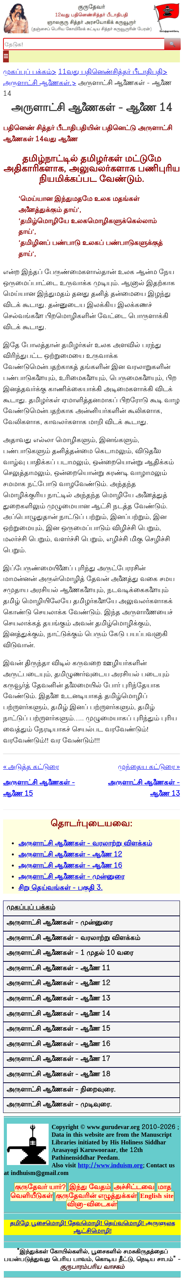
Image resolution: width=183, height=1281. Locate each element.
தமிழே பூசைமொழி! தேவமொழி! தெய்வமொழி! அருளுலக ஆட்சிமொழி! (92, 1227)
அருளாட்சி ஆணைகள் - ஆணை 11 (58, 968)
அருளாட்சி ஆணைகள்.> (39, 83)
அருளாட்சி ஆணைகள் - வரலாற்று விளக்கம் (85, 844)
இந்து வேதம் (89, 1187)
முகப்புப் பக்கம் (31, 908)
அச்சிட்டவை (134, 1187)
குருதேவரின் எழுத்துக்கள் (96, 1196)
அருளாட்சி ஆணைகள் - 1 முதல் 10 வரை (70, 953)
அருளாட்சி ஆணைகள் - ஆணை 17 (58, 1059)
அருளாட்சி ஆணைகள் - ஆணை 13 (58, 999)
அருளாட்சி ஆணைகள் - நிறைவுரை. (61, 1090)
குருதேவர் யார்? (40, 1187)
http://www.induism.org (110, 1166)
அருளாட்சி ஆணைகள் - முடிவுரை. (59, 1105)
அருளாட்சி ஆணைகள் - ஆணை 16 (70, 866)
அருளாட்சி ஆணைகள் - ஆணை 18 (58, 1074)
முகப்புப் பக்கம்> (29, 72)
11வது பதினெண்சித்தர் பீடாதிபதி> (112, 72)
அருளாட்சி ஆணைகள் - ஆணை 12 (70, 855)
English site (156, 1196)
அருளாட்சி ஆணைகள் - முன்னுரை (71, 877)
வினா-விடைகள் (92, 1205)
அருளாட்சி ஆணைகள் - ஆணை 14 (58, 1014)
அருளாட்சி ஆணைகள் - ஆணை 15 (58, 1029)
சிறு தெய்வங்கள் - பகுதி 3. (60, 888)
